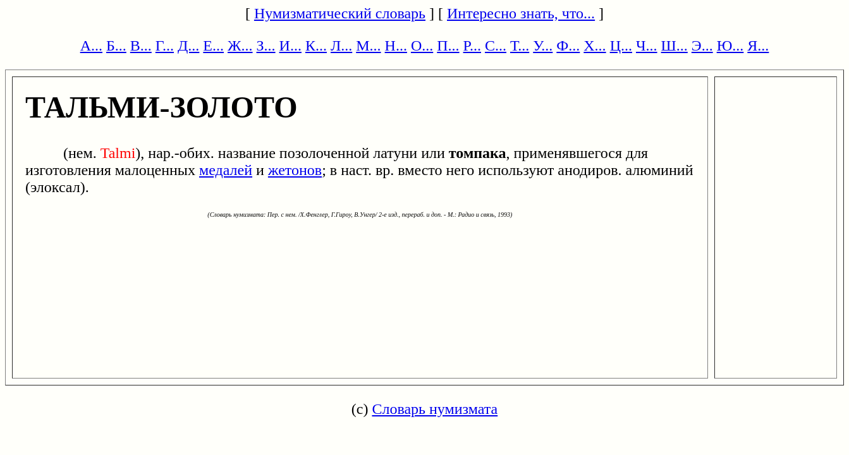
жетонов (295, 170)
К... (316, 45)
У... (543, 45)
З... (266, 45)
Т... (519, 45)
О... (422, 45)
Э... (702, 45)
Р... (472, 45)
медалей (225, 170)
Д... (188, 45)
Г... (165, 45)
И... (290, 45)
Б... (116, 45)
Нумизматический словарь (339, 13)
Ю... (730, 45)
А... (91, 45)
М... (368, 45)
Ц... (621, 45)
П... (448, 45)
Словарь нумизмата (435, 409)
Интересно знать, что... (521, 13)
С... (495, 45)
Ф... (568, 45)
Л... (341, 45)
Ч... (646, 45)
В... (141, 45)
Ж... (240, 45)
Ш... (674, 45)
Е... (213, 45)
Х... (594, 45)
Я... (758, 45)
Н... (396, 45)
